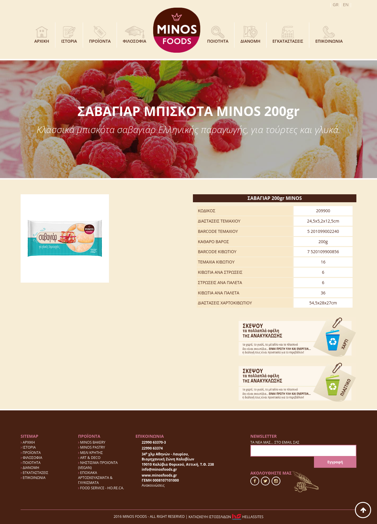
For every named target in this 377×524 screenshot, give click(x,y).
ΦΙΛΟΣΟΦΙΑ (134, 35)
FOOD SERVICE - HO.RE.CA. (101, 487)
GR (336, 4)
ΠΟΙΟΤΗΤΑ (217, 35)
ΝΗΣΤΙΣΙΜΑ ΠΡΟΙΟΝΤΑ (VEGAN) (98, 465)
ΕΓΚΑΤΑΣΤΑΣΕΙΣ (287, 35)
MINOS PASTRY (91, 447)
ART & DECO (89, 457)
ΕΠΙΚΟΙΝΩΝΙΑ (329, 35)
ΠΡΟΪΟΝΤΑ (99, 35)
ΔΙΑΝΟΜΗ (250, 35)
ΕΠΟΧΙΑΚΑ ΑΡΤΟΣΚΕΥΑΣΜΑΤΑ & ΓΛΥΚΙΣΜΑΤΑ (95, 477)
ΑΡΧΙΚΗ (41, 35)
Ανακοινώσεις (153, 485)
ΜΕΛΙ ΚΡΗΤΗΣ (90, 452)
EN (345, 4)
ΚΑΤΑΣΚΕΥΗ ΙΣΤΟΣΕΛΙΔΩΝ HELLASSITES (225, 516)
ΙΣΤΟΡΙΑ (69, 35)
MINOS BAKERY (91, 442)
